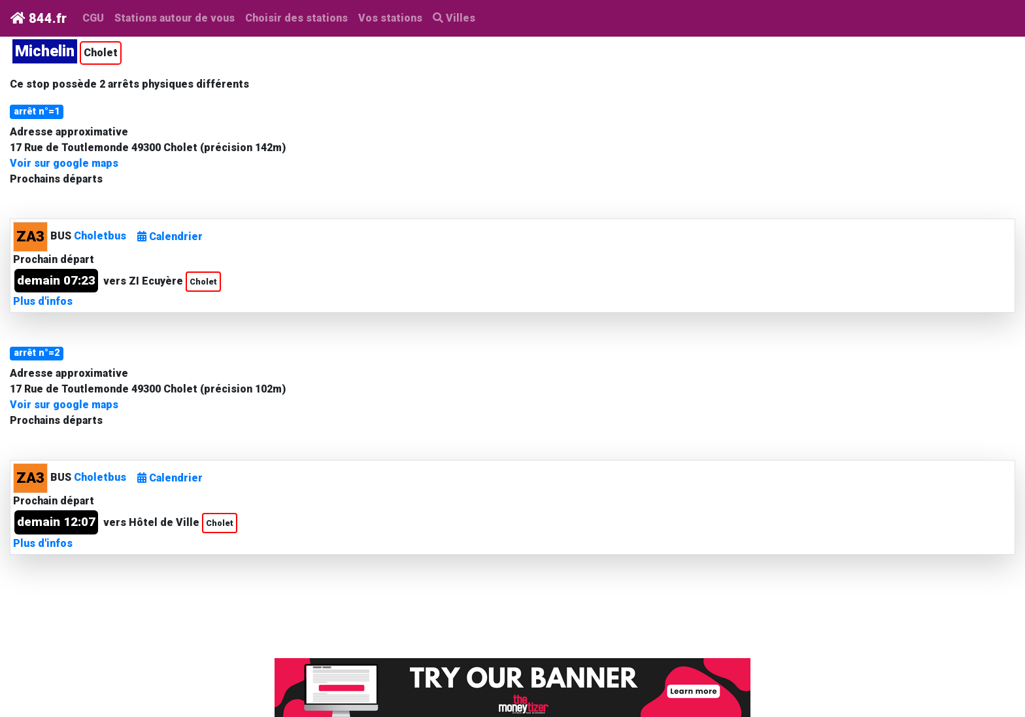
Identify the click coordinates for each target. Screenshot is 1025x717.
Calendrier (170, 236)
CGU (93, 18)
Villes (454, 18)
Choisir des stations (296, 18)
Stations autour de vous (177, 17)
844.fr (38, 18)
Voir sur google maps (64, 163)
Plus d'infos (43, 301)
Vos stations (390, 18)
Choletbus (100, 236)
